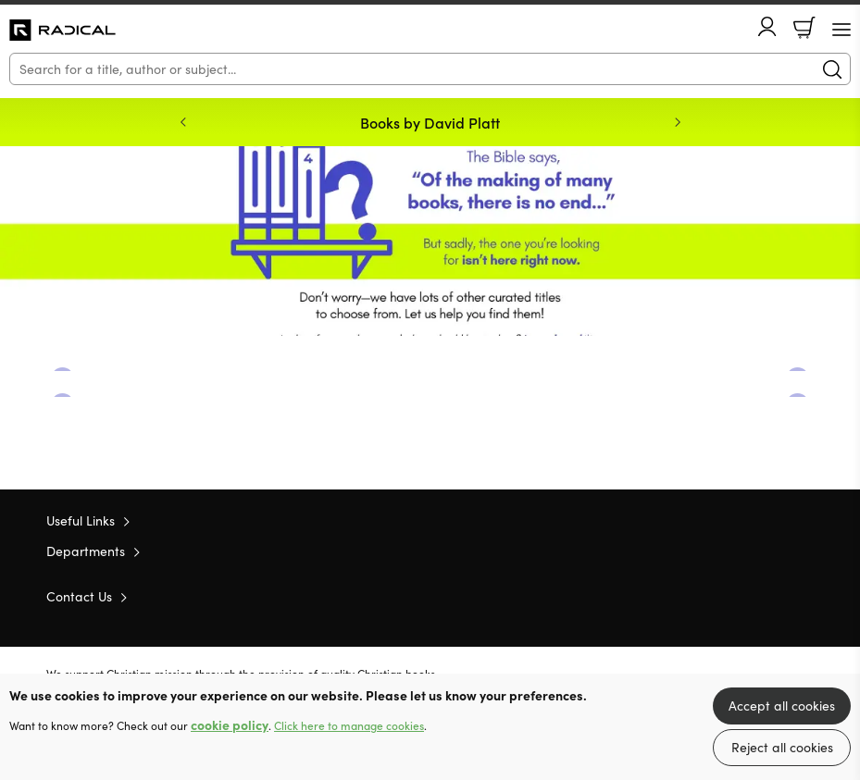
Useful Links (80, 520)
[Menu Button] (841, 29)
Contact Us (79, 596)
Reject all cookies (782, 747)
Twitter (738, 595)
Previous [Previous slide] (183, 122)
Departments (85, 551)
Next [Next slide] (677, 122)
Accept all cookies (782, 705)
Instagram (804, 595)
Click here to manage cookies (349, 725)
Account (767, 26)
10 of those (62, 30)
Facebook (772, 595)
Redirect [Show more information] (430, 241)
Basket (804, 28)
